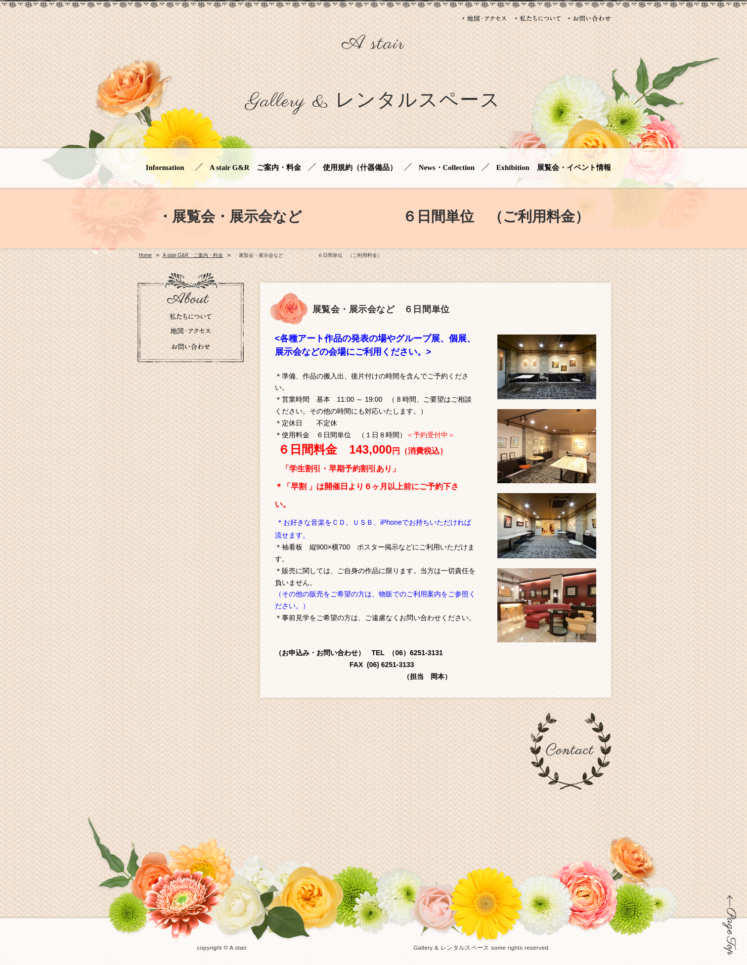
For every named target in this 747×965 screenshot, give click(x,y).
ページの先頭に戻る (729, 925)
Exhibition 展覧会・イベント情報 (553, 167)
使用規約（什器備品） (360, 167)
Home (145, 255)
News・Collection (447, 167)
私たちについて (538, 18)
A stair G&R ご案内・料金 (256, 167)
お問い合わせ (589, 18)
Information (167, 167)
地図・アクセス (485, 18)
